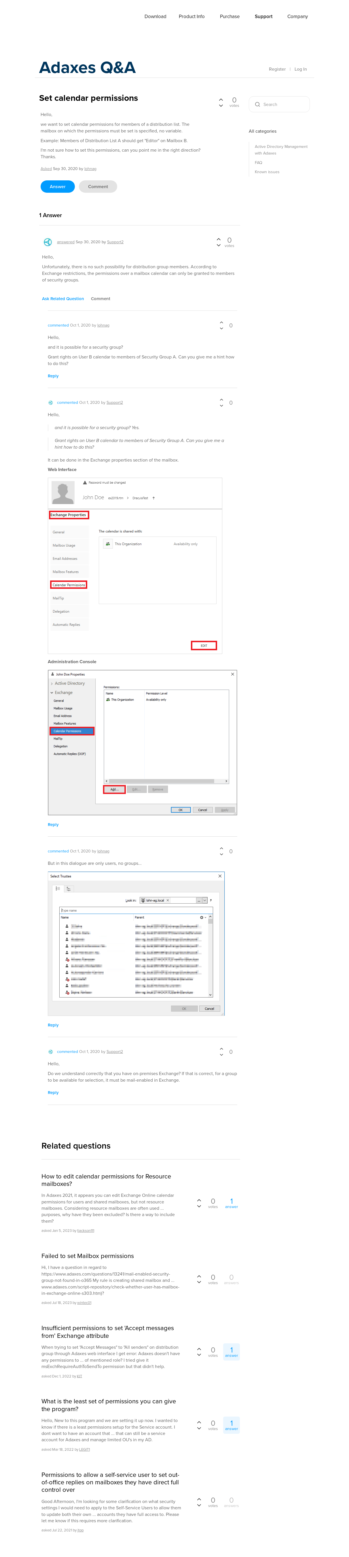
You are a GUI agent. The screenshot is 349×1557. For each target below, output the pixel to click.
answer (58, 186)
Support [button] (263, 16)
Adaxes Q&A (88, 67)
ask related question (63, 299)
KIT (79, 1376)
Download (155, 16)
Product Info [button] (192, 16)
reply (53, 376)
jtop (80, 1530)
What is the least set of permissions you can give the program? (108, 1405)
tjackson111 (85, 1230)
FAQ (258, 163)
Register (277, 69)
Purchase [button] (230, 16)
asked (46, 169)
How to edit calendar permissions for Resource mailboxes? (106, 1180)
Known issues (267, 172)
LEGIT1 (84, 1449)
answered (66, 242)
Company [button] (297, 16)
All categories (262, 131)
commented (58, 325)
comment (98, 186)
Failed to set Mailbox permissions (87, 1256)
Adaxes (53, 17)
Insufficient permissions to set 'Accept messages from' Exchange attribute (107, 1332)
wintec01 (84, 1302)
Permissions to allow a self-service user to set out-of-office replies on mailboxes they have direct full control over (110, 1482)
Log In (301, 69)
